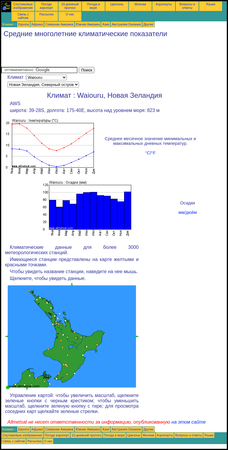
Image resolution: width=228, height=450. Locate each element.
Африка (37, 24)
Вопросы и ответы (187, 5)
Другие (148, 24)
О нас (70, 14)
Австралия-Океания (126, 24)
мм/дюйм (187, 212)
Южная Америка (88, 24)
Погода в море (93, 5)
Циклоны (116, 4)
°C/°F (150, 152)
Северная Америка (59, 24)
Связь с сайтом (23, 16)
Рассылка (46, 14)
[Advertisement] (109, 53)
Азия (105, 24)
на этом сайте (188, 422)
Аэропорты (164, 4)
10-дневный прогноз (70, 5)
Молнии (140, 4)
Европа (23, 24)
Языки (210, 4)
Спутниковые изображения (23, 5)
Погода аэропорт (46, 5)
